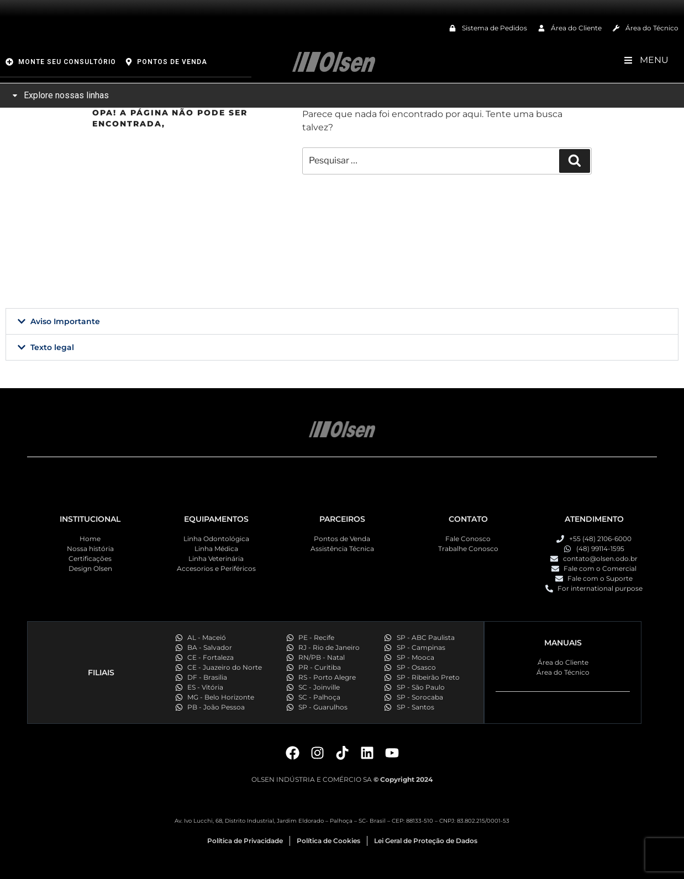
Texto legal (52, 347)
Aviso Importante (65, 321)
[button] (342, 321)
